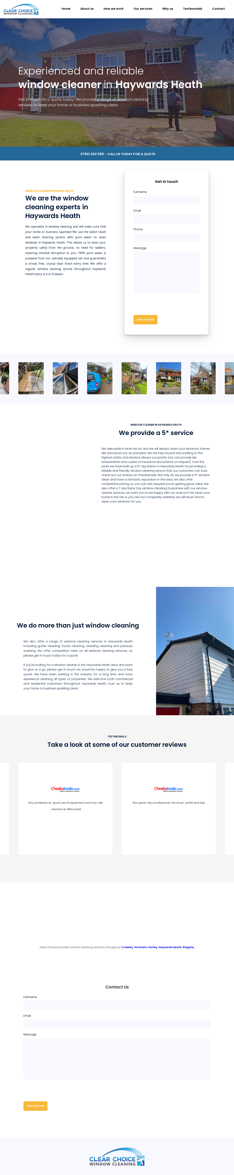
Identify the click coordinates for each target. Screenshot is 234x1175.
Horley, (153, 947)
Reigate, (189, 947)
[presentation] (161, 304)
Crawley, (127, 947)
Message (140, 248)
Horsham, (141, 947)
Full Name (140, 192)
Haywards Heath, (171, 947)
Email (137, 211)
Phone (138, 229)
